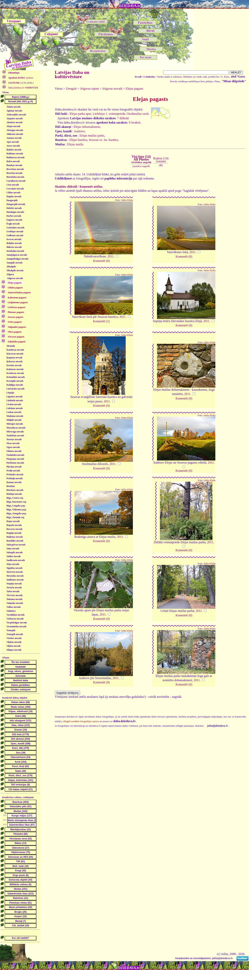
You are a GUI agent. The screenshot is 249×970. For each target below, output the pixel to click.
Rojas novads (13, 521)
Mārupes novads (14, 423)
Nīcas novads (12, 443)
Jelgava (10, 274)
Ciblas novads (13, 192)
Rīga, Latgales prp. (15, 505)
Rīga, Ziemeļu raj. (15, 517)
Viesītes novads (14, 638)
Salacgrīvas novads (15, 544)
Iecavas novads (13, 239)
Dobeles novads (14, 208)
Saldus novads (13, 556)
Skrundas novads (15, 575)
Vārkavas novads (15, 618)
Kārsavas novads (14, 353)
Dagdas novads (13, 196)
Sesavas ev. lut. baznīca (103, 139)
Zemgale (71, 88)
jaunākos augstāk (141, 166)
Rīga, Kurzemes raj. (16, 501)
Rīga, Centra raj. (14, 497)
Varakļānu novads (15, 614)
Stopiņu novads (14, 583)
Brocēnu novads (14, 173)
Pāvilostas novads (15, 462)
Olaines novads (14, 451)
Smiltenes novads (15, 579)
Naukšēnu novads (15, 435)
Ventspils (10, 630)
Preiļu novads (13, 470)
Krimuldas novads (15, 377)
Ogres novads (13, 447)
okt (161, 165)
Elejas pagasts (134, 88)
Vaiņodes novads (14, 603)
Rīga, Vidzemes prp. (16, 509)
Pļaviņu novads (14, 466)
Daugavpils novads (15, 204)
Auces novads (13, 145)
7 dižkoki (123, 118)
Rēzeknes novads (14, 490)
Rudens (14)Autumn (160, 160)
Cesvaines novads (15, 188)
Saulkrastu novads (15, 560)
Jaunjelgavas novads (16, 255)
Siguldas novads (14, 568)
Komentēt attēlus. (91, 186)
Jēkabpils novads (15, 270)
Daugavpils (12, 200)
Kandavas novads (15, 349)
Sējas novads (12, 564)
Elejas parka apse (80, 113)
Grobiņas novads (14, 231)
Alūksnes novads (14, 134)
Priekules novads (14, 474)
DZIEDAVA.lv (129, 6)
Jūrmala (10, 346)
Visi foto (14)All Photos (141, 159)
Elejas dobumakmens (87, 126)
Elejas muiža (75, 144)
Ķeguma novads (14, 357)
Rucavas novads (14, 529)
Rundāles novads (14, 540)
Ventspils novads (14, 634)
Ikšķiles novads (14, 243)
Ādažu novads (13, 106)
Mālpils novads (14, 420)
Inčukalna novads (15, 251)
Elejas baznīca (78, 139)
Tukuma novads (14, 599)
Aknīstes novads (14, 122)
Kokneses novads (15, 369)
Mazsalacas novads (15, 427)
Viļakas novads (13, 642)
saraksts (20, 77)
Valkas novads (13, 607)
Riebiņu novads (14, 494)
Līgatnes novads (14, 396)
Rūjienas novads (14, 536)
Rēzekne (10, 486)
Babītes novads (13, 149)
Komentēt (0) (101, 260)
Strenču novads (14, 587)
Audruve (79, 131)
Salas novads (12, 548)
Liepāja (10, 392)
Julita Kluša (127, 200)
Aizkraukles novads (16, 114)
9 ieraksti (134, 122)
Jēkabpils (11, 266)
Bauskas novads (14, 165)
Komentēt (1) (101, 321)
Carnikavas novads (15, 180)
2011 (110, 256)
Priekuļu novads (14, 478)
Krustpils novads (14, 381)
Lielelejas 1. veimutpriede (109, 113)
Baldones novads (14, 153)
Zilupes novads (13, 649)
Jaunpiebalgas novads (17, 258)
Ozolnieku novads (15, 455)
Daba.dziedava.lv (23, 87)
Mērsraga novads (15, 431)
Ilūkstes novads (14, 247)
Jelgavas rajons (89, 88)
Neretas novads (14, 439)
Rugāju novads (13, 533)
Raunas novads (14, 482)
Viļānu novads (13, 646)
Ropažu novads (14, 525)
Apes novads (12, 141)
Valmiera (11, 611)
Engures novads (14, 219)
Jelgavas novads (15, 278)
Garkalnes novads (15, 227)
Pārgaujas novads (15, 459)
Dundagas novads (15, 212)
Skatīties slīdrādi (66, 186)
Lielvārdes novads (15, 388)
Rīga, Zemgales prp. (16, 513)
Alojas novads (13, 126)
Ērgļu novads (13, 223)
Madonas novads (14, 416)
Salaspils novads (14, 552)
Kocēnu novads (14, 365)
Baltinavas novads (15, 157)
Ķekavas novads (14, 361)
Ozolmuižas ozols (138, 113)
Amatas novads (14, 138)
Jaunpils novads (14, 262)
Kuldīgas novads (14, 384)
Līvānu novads (13, 404)
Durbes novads (13, 216)
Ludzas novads (13, 412)
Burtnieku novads (15, 177)
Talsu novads (12, 591)
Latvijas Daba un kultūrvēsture (72, 74)
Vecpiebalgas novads (16, 622)
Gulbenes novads (14, 235)
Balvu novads (13, 161)
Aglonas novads (14, 110)
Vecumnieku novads (16, 626)
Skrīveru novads (14, 572)
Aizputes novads (14, 118)
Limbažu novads (14, 400)
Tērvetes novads (14, 595)
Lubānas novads (14, 408)
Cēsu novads (12, 184)
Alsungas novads (14, 130)
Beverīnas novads (15, 169)
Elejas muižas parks (92, 135)
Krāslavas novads (15, 373)
